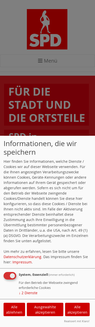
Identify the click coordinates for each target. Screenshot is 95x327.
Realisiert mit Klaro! (76, 321)
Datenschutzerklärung (22, 256)
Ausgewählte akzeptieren (45, 310)
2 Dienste (28, 292)
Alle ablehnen (14, 310)
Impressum (22, 262)
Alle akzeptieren (77, 310)
